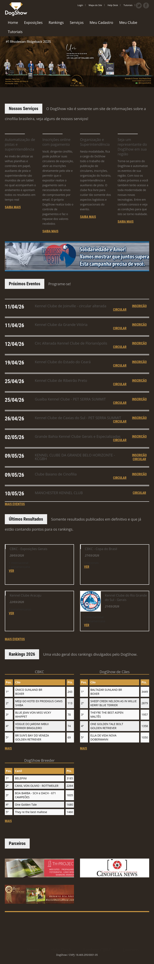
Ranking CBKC (97, 946)
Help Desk (112, 5)
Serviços (77, 22)
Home (13, 22)
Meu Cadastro (101, 22)
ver (11, 592)
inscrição (139, 398)
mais (8, 789)
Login (80, 5)
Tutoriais (128, 5)
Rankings (56, 22)
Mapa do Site (95, 5)
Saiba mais (13, 207)
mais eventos (15, 641)
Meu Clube (128, 22)
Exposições (33, 22)
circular (120, 402)
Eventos (131, 946)
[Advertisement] (78, 921)
